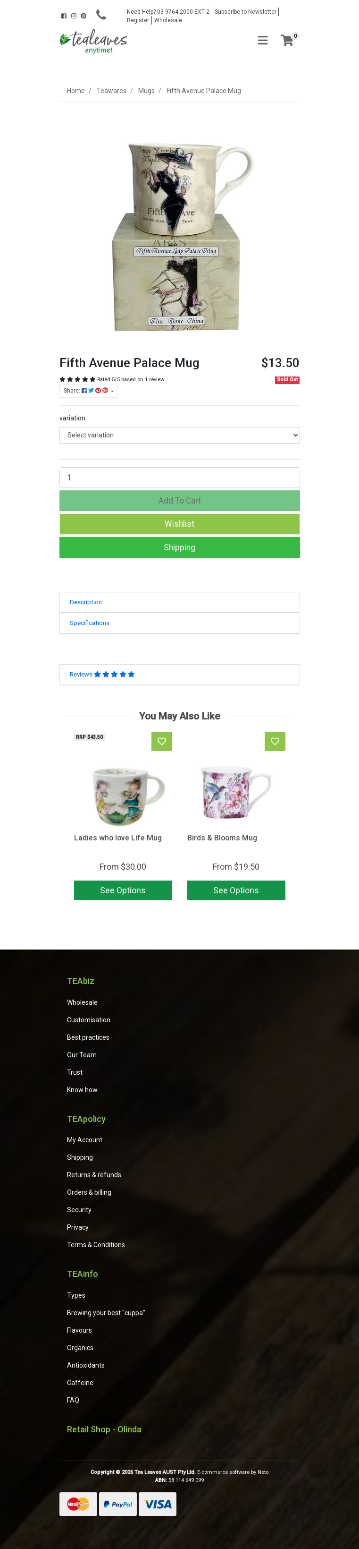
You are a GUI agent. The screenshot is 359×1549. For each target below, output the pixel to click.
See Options (123, 890)
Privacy (78, 1227)
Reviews (102, 674)
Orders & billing (89, 1192)
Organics (80, 1348)
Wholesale (168, 20)
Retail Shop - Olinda (104, 1429)
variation (72, 418)
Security (79, 1210)
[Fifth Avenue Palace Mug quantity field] (179, 477)
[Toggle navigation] (263, 41)
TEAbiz (80, 981)
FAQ (73, 1400)
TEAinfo (82, 1274)
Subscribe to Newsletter (245, 12)
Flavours (79, 1330)
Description (86, 602)
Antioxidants (86, 1365)
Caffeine (80, 1382)
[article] (123, 817)
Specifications (89, 622)
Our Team (82, 1055)
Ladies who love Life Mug (118, 837)
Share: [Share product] (86, 390)
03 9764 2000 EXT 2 (168, 12)
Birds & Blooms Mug (222, 837)
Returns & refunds (94, 1175)
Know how (82, 1090)
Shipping (179, 547)
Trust (75, 1072)
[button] (179, 523)
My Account (84, 1140)
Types (76, 1295)
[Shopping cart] (287, 41)
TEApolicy (86, 1119)
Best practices (88, 1037)
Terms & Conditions (96, 1245)
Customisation (88, 1020)
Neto (263, 1472)
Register (138, 20)
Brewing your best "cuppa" (106, 1313)
